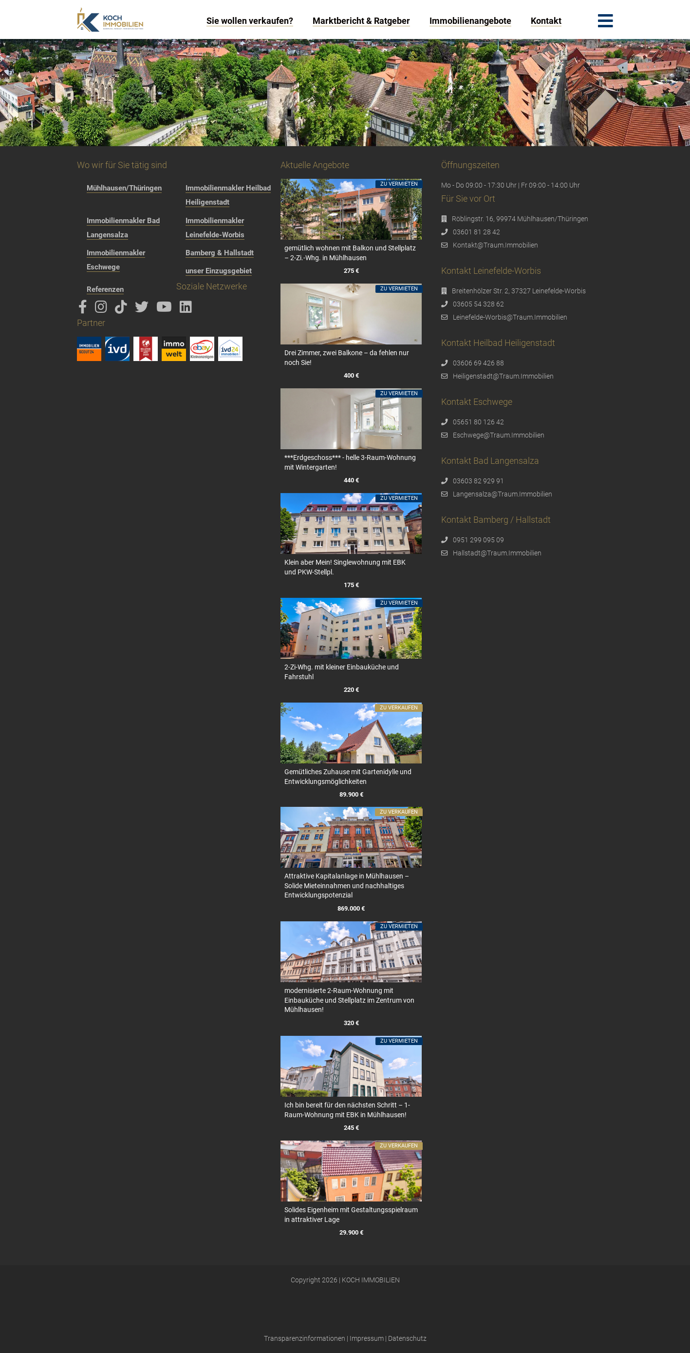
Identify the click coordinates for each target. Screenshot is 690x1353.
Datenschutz (407, 1338)
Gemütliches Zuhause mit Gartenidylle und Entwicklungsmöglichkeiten (347, 776)
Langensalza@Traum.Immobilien (502, 494)
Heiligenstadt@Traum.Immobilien (503, 376)
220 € (351, 689)
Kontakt (546, 21)
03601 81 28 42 (476, 232)
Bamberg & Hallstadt (220, 252)
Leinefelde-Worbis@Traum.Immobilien (510, 317)
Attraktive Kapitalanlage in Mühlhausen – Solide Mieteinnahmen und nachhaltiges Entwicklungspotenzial (346, 885)
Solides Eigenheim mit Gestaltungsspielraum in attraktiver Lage (351, 1214)
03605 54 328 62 (478, 304)
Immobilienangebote (470, 21)
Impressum (367, 1338)
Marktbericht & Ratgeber (361, 21)
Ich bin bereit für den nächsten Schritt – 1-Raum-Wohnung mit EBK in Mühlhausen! (347, 1110)
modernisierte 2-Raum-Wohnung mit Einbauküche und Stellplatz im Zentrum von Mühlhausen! (349, 1000)
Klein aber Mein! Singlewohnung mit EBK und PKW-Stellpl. (345, 567)
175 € (351, 585)
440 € (351, 480)
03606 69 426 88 (478, 363)
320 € (351, 1023)
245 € (351, 1127)
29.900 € (351, 1232)
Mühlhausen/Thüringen (124, 188)
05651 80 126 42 (478, 422)
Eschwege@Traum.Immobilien (498, 435)
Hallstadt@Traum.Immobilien (497, 553)
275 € (351, 270)
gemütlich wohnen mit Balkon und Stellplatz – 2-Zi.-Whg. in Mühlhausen (350, 253)
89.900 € (351, 794)
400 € (351, 375)
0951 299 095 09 (478, 540)
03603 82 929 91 (478, 481)
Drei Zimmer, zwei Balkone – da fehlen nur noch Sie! (346, 357)
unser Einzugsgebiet (219, 271)
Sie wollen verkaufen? (249, 21)
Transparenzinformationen (304, 1338)
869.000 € (351, 909)
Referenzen (105, 289)
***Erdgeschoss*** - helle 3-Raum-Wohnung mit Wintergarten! (350, 462)
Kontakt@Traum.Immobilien (495, 245)
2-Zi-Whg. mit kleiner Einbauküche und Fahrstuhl (341, 672)
